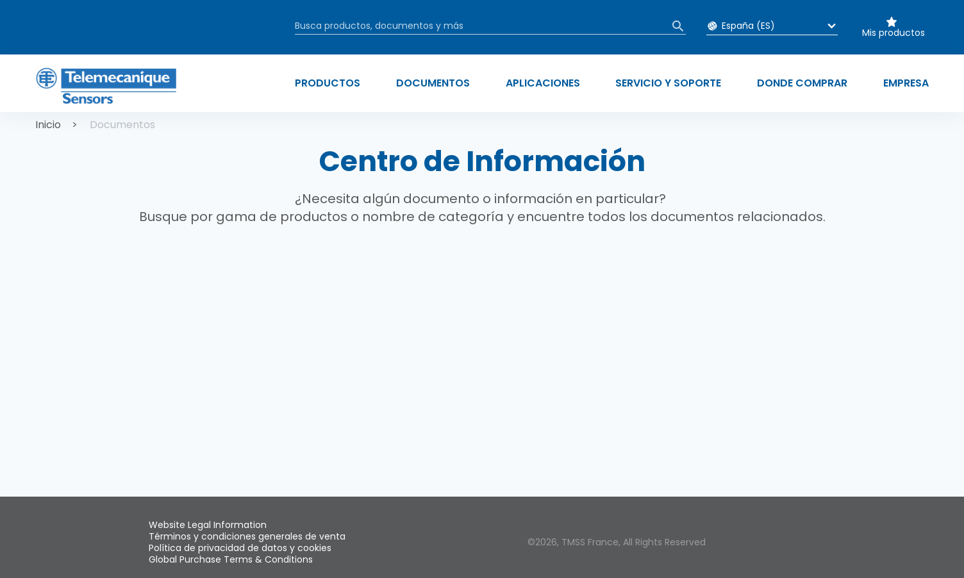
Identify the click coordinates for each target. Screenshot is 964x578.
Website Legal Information (208, 524)
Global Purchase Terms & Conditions (231, 559)
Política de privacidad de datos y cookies (240, 547)
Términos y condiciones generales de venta (247, 536)
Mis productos (893, 32)
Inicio (48, 124)
